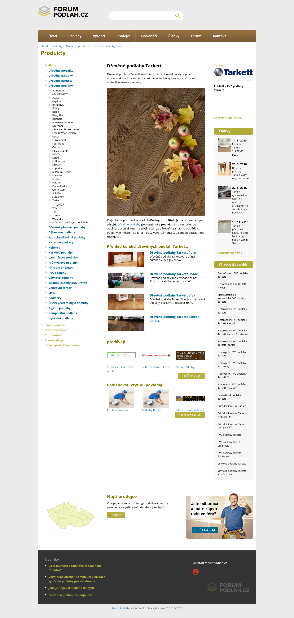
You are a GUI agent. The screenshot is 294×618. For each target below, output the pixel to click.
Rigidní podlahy (60, 308)
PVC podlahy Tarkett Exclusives (229, 454)
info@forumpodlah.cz (211, 563)
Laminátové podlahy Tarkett (229, 396)
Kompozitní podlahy (63, 313)
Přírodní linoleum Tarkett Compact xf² (232, 425)
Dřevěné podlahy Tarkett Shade (174, 274)
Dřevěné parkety (60, 80)
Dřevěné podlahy (77, 46)
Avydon (56, 101)
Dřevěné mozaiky (61, 70)
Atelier (60, 205)
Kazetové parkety (61, 242)
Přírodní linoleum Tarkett (232, 406)
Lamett (56, 164)
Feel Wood (58, 143)
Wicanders (58, 219)
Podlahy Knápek (117, 410)
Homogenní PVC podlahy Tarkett (232, 353)
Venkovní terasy (60, 288)
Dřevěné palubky (61, 75)
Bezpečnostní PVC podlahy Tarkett (233, 274)
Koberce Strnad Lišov (156, 367)
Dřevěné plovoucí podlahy (67, 227)
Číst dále (155, 320)
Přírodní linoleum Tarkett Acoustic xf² (232, 414)
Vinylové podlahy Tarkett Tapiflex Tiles (232, 472)
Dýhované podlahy (62, 232)
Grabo (56, 147)
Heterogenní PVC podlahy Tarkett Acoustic (232, 321)
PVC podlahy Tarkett (229, 434)
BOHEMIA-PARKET (62, 122)
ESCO (55, 136)
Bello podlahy (185, 367)
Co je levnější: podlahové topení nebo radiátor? (75, 568)
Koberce (54, 247)
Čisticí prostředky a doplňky (69, 303)
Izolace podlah (55, 325)
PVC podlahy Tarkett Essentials (229, 443)
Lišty (52, 293)
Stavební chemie (56, 330)
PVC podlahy (57, 273)
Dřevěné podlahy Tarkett (109, 46)
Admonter (58, 90)
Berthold (57, 118)
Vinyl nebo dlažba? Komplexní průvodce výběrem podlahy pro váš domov (77, 579)
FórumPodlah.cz (122, 608)
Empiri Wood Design (64, 133)
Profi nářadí (53, 335)
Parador (57, 182)
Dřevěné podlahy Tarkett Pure (173, 252)
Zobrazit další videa (228, 118)
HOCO (56, 154)
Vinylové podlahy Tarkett (232, 463)
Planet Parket (60, 186)
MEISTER (57, 175)
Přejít (117, 515)
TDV (54, 208)
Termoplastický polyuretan (68, 283)
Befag (55, 108)
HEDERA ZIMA (60, 150)
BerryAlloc (58, 115)
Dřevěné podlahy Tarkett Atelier (174, 317)
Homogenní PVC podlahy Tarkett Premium (232, 386)
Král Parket (58, 161)
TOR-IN (56, 215)
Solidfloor (58, 193)
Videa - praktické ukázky (62, 345)
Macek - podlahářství (190, 410)
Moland (56, 179)
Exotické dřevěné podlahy (67, 237)
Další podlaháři (190, 415)
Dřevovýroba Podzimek (65, 129)
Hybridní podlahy (61, 318)
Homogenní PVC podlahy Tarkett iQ (232, 364)
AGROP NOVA (60, 94)
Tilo (54, 212)
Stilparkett (58, 196)
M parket (57, 168)
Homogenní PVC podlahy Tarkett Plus (232, 375)
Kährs (55, 157)
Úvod (44, 46)
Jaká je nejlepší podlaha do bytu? (72, 588)
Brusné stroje (54, 340)
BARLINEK (58, 104)
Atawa (55, 97)
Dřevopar (57, 126)
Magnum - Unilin (62, 172)
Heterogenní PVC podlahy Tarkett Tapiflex (232, 343)
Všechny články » (230, 252)
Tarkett (56, 200)
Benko (56, 111)
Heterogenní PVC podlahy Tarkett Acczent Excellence (233, 332)
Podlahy (57, 46)
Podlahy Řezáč (151, 410)
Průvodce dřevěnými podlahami (70, 222)
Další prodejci (191, 376)
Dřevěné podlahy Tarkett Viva (172, 295)
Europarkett (59, 140)
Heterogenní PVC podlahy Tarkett (232, 310)
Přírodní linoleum (61, 267)
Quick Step (58, 189)
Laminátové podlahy (63, 257)
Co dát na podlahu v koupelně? (71, 595)
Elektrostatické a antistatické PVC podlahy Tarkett (232, 298)
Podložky (55, 298)
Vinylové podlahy (61, 278)
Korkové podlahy (61, 252)
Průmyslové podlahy (63, 262)
